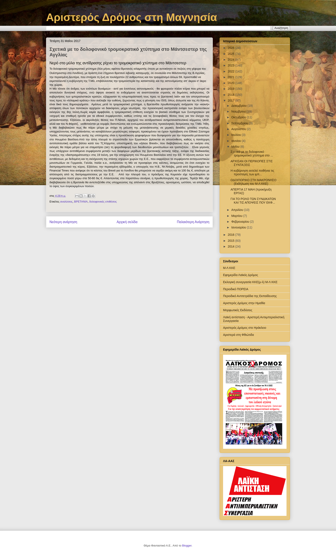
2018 (231, 94)
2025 (231, 54)
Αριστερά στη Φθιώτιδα (238, 334)
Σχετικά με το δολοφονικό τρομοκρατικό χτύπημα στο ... (252, 153)
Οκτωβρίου (239, 117)
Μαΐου (235, 146)
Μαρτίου (237, 216)
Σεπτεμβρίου (240, 123)
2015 (231, 240)
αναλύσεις (66, 201)
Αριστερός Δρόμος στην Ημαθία (244, 303)
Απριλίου (237, 210)
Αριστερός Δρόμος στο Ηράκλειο (244, 327)
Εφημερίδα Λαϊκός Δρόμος (240, 275)
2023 (231, 65)
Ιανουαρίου (239, 227)
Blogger (187, 545)
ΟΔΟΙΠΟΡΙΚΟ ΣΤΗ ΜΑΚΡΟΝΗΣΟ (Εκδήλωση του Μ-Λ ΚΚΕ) (253, 181)
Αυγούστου (239, 129)
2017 (231, 100)
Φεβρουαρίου (240, 221)
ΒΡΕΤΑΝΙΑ (81, 201)
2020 (231, 83)
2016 (231, 234)
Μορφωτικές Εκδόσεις (237, 310)
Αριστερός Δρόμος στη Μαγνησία (131, 17)
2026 (231, 48)
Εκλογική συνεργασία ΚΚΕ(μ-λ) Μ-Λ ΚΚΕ (250, 282)
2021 (231, 77)
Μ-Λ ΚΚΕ (229, 268)
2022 (231, 71)
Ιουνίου (236, 141)
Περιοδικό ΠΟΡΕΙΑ (235, 289)
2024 (231, 59)
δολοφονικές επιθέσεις (103, 201)
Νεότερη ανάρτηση (63, 222)
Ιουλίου (236, 135)
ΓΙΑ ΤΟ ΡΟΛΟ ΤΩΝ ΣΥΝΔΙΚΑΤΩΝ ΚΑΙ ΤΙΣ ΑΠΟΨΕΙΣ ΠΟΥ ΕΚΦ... (253, 200)
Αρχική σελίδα (127, 222)
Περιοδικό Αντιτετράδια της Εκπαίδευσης (250, 296)
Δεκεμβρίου (239, 105)
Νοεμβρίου (238, 111)
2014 (231, 246)
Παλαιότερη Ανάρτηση (193, 222)
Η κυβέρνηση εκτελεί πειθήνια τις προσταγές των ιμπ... (252, 172)
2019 (231, 88)
